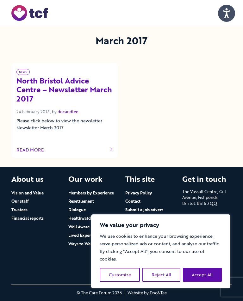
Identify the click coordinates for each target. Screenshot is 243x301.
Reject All (161, 274)
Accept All (202, 274)
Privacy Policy (138, 193)
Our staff (20, 201)
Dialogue (77, 209)
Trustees (19, 209)
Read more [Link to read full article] (64, 149)
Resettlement (81, 201)
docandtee (68, 111)
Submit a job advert (144, 209)
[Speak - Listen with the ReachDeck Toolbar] (226, 13)
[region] (160, 251)
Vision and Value (27, 193)
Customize (120, 274)
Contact (132, 201)
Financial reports (27, 218)
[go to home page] (29, 12)
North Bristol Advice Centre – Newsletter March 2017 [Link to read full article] (64, 90)
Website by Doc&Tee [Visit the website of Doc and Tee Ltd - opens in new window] (147, 293)
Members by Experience (91, 193)
